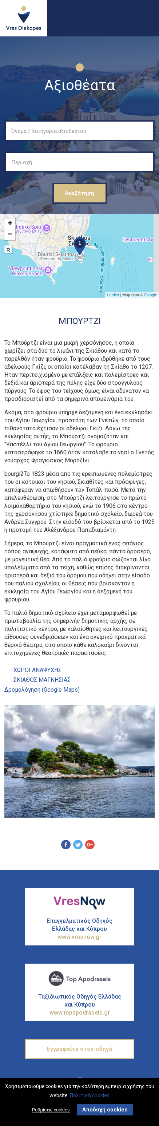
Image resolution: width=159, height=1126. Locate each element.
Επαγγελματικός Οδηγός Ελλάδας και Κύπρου (79, 929)
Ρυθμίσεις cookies (50, 1110)
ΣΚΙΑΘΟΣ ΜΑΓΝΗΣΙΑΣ (42, 679)
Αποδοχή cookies (104, 1110)
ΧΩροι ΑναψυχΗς (37, 670)
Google (150, 295)
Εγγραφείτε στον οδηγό (79, 1049)
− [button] (10, 234)
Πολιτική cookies (90, 1095)
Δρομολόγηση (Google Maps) (42, 689)
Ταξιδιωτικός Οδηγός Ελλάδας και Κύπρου (79, 1005)
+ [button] (10, 223)
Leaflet (113, 295)
